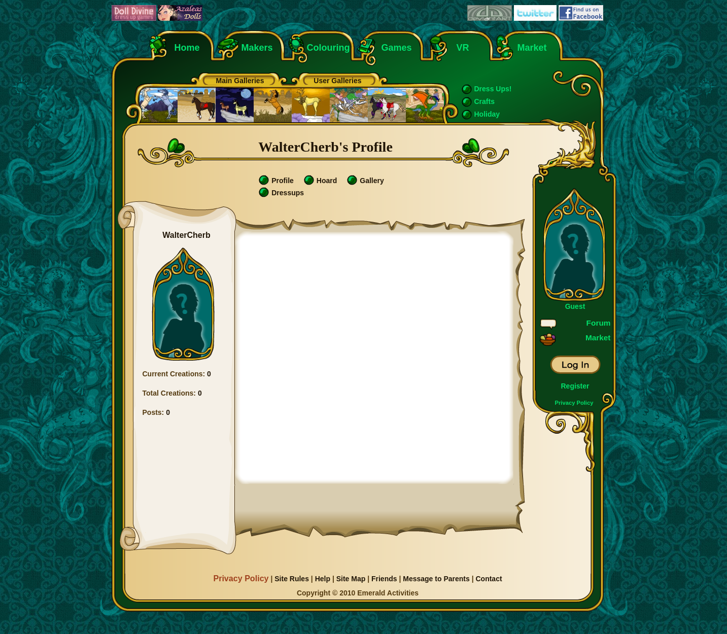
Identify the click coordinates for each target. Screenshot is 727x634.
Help (322, 579)
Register (575, 386)
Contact (488, 579)
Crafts (484, 101)
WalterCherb (186, 235)
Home (187, 48)
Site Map (351, 579)
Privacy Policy (574, 403)
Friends (384, 579)
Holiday (487, 114)
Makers (257, 48)
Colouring (328, 48)
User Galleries (337, 81)
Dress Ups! (493, 89)
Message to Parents (436, 579)
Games (397, 48)
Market (532, 48)
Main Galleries (240, 81)
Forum (598, 323)
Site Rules (291, 579)
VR (460, 48)
